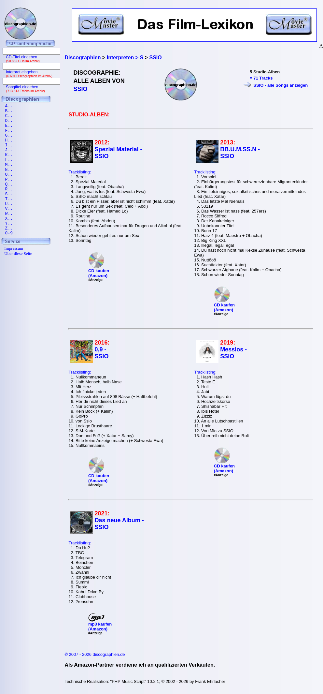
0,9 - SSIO (101, 353)
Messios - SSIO (233, 353)
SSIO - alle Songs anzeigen (280, 85)
